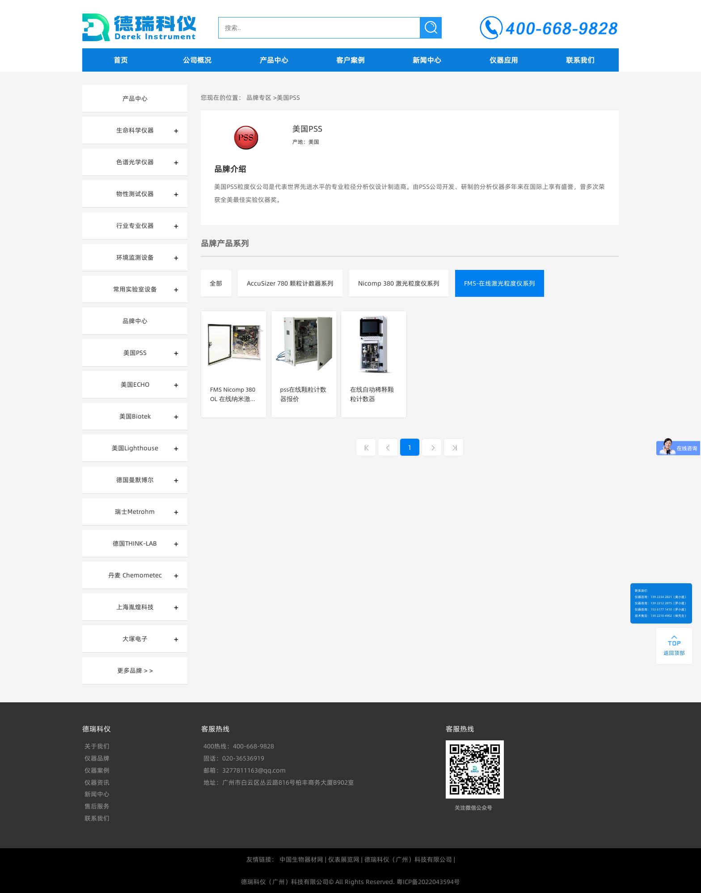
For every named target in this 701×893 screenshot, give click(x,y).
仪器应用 (504, 60)
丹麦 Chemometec (135, 575)
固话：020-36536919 (233, 758)
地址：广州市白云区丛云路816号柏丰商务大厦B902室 (278, 782)
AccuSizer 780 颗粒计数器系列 (290, 283)
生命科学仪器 (135, 130)
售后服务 (97, 806)
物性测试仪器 (135, 193)
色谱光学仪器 (135, 162)
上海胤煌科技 (135, 606)
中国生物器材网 (301, 859)
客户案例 (350, 60)
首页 (121, 60)
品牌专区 (258, 97)
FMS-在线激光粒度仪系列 (499, 283)
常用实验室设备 (135, 289)
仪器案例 (97, 770)
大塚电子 (135, 638)
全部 (216, 283)
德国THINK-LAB (135, 543)
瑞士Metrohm (135, 511)
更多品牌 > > (135, 670)
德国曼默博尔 (135, 479)
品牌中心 (135, 320)
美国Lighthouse (135, 448)
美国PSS (135, 352)
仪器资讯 (97, 782)
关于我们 (97, 746)
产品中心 (274, 60)
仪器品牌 (97, 758)
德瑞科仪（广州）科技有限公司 (408, 859)
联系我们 (580, 60)
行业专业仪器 (135, 225)
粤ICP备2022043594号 (428, 881)
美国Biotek (135, 416)
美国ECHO (135, 384)
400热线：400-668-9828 (238, 746)
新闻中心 (427, 60)
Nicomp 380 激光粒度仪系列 (398, 283)
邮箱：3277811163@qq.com (244, 770)
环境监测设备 (135, 257)
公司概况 (197, 60)
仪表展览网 (343, 859)
